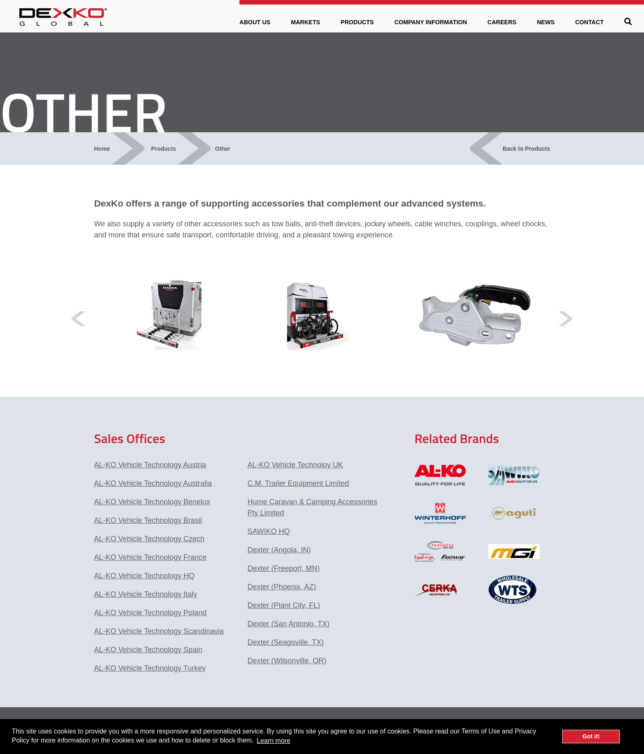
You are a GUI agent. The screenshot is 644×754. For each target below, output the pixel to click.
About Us (254, 22)
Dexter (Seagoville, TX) (286, 642)
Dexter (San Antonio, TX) (289, 624)
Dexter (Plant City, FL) (284, 605)
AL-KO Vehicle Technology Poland (150, 613)
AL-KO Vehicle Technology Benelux (152, 502)
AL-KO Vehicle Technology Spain (148, 650)
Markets (305, 22)
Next (566, 318)
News (545, 22)
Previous (78, 318)
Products (357, 22)
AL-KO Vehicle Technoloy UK (295, 465)
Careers (502, 22)
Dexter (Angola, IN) (279, 550)
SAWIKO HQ (269, 531)
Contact (589, 22)
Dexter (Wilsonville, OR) (287, 661)
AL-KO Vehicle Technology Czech (149, 539)
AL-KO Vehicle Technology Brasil (148, 520)
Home (102, 148)
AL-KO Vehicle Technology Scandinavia (159, 631)
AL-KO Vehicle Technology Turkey (150, 668)
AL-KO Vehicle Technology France (150, 557)
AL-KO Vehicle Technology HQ (144, 576)
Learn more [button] (273, 740)
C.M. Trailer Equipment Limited (298, 483)
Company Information (430, 22)
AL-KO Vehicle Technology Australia (153, 483)
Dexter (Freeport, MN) (284, 568)
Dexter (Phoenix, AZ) (282, 587)
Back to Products (526, 148)
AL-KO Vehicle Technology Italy (145, 594)
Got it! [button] (591, 736)
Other (222, 148)
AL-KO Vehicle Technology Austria (150, 465)
